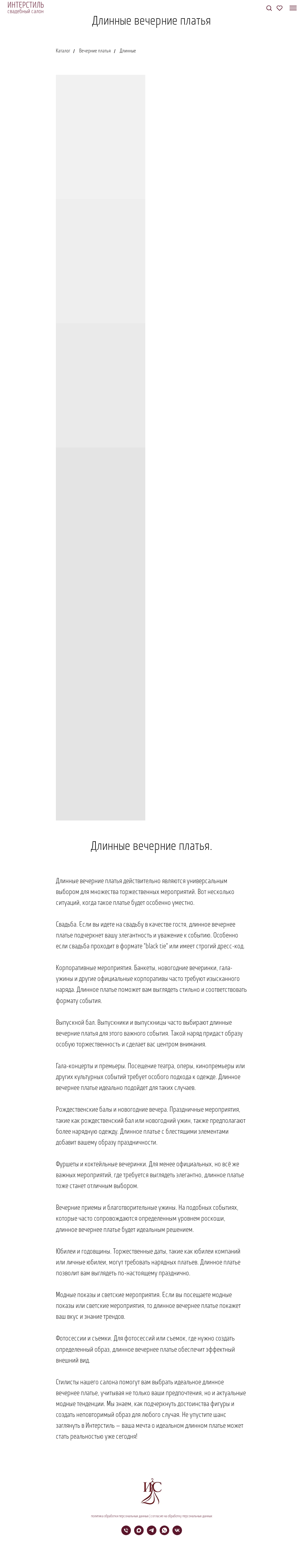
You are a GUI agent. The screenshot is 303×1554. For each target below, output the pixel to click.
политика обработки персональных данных (120, 1516)
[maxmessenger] (139, 1533)
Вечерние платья (95, 51)
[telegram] (151, 1533)
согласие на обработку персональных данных (181, 1516)
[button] (269, 8)
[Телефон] (126, 1533)
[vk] (177, 1533)
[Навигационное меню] (293, 8)
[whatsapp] (164, 1533)
